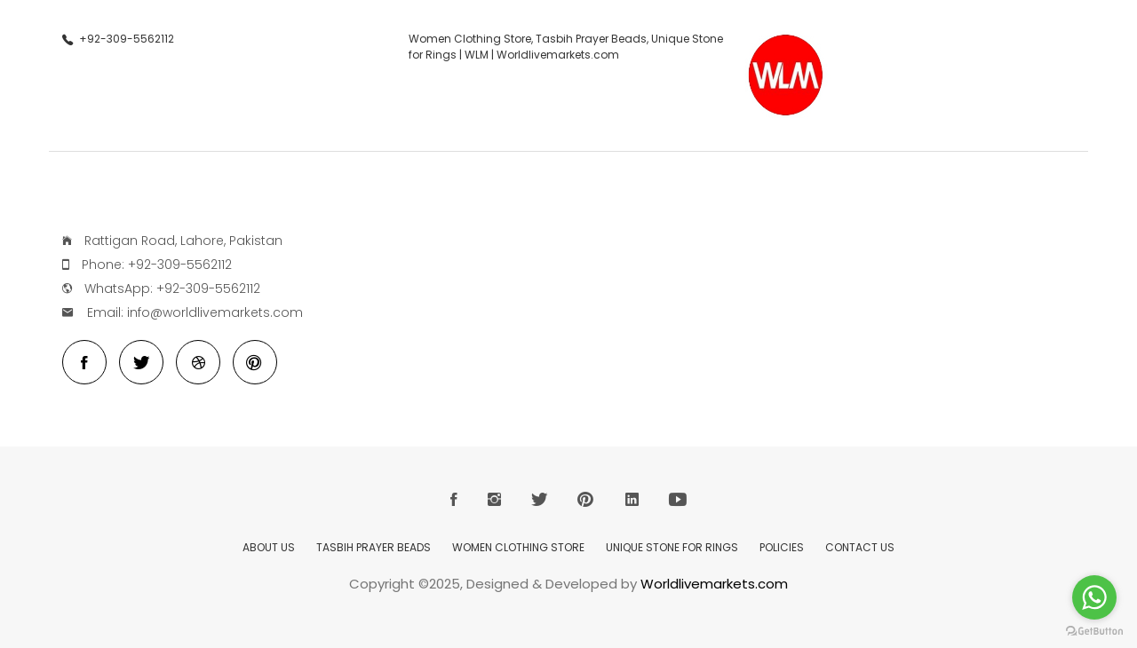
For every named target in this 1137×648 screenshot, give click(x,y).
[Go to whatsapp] (1094, 597)
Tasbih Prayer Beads (373, 547)
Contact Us (859, 547)
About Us (269, 547)
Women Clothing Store (518, 547)
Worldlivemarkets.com (714, 583)
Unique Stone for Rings (672, 547)
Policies (781, 547)
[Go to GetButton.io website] (1094, 631)
